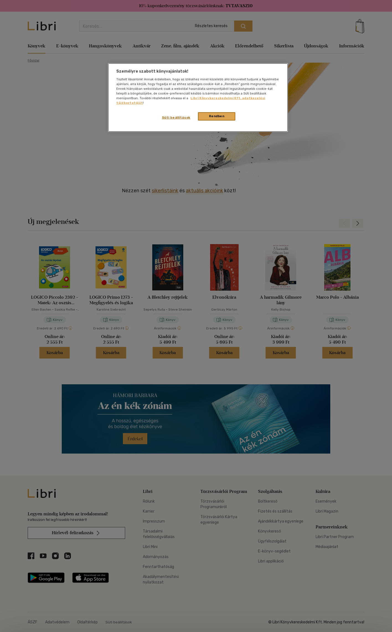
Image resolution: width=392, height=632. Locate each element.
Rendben (217, 116)
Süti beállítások (176, 117)
